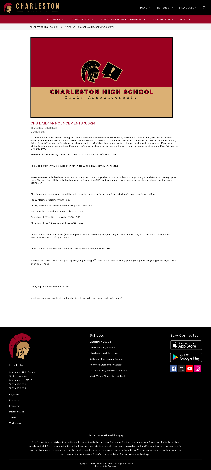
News (68, 27)
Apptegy (112, 466)
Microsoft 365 (16, 411)
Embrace (14, 400)
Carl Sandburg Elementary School (109, 370)
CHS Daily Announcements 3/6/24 (96, 27)
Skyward (14, 394)
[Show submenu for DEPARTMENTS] (80, 19)
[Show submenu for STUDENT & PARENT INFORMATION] (121, 19)
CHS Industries (163, 19)
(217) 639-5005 (17, 388)
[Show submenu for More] (183, 19)
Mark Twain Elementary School (107, 376)
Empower (14, 406)
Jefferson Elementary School (106, 359)
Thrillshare (15, 423)
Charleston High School (44, 27)
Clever (12, 417)
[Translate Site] (188, 8)
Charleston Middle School (104, 353)
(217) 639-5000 (17, 384)
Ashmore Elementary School (106, 364)
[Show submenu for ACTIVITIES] (53, 19)
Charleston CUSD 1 (100, 341)
